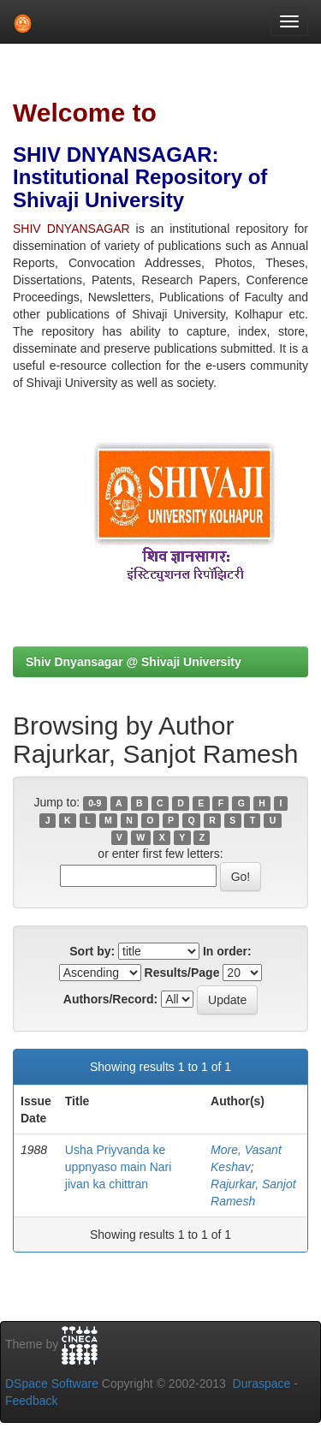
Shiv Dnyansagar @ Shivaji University (133, 662)
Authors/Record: (110, 999)
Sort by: (92, 951)
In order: (227, 951)
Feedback (31, 1400)
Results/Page (182, 972)
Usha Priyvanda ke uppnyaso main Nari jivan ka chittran (118, 1167)
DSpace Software (51, 1383)
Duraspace (262, 1383)
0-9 (94, 803)
